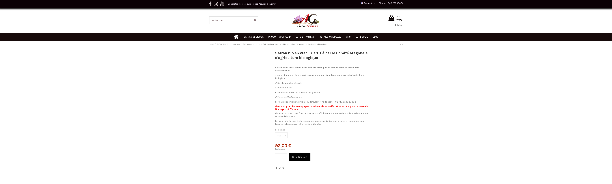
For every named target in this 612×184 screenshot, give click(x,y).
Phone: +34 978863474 (391, 3)
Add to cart (299, 157)
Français (368, 3)
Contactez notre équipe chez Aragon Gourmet (252, 3)
